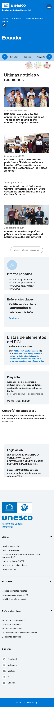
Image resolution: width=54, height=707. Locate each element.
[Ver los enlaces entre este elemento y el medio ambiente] (38, 65)
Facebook (9, 659)
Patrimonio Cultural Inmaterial (16, 10)
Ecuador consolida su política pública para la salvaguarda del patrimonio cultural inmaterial (23, 234)
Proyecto (41, 57)
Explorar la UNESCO (26, 702)
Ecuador (14, 57)
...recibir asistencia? (11, 546)
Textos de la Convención (13, 620)
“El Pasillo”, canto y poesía (26, 351)
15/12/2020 (14, 285)
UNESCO (6, 18)
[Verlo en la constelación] (29, 65)
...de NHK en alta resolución (14, 599)
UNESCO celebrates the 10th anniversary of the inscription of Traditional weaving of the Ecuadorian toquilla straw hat (24, 118)
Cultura (17, 18)
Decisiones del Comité (12, 637)
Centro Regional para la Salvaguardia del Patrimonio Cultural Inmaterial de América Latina (24, 418)
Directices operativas (11, 624)
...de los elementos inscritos (14, 591)
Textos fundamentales (12, 628)
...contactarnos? (9, 569)
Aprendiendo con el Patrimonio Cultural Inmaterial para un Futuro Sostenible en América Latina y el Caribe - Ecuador (25, 190)
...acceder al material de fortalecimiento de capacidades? (21, 555)
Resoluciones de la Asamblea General (19, 632)
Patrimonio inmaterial (34, 18)
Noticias (27, 57)
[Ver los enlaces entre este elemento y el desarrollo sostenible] (47, 65)
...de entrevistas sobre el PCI (15, 595)
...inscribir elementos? (11, 550)
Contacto (13, 318)
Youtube (9, 671)
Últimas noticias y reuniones (26, 250)
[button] (4, 26)
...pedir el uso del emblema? (15, 565)
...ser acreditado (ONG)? (13, 561)
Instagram (9, 665)
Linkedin (9, 683)
